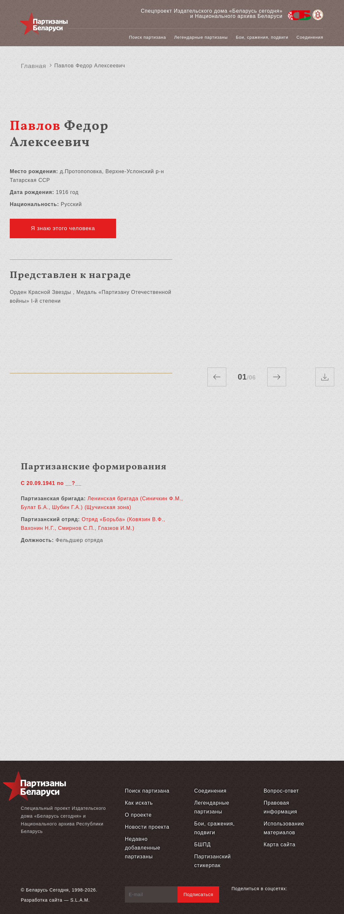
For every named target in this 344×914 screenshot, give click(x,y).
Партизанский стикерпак (212, 861)
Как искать (139, 803)
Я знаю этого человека (63, 228)
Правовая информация (280, 807)
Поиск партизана (147, 37)
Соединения (310, 37)
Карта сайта (280, 844)
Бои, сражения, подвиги (262, 37)
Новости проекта (147, 827)
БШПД (202, 844)
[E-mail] (151, 894)
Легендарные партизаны (201, 37)
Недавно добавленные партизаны (142, 847)
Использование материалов (284, 828)
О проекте (138, 815)
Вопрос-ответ (281, 791)
